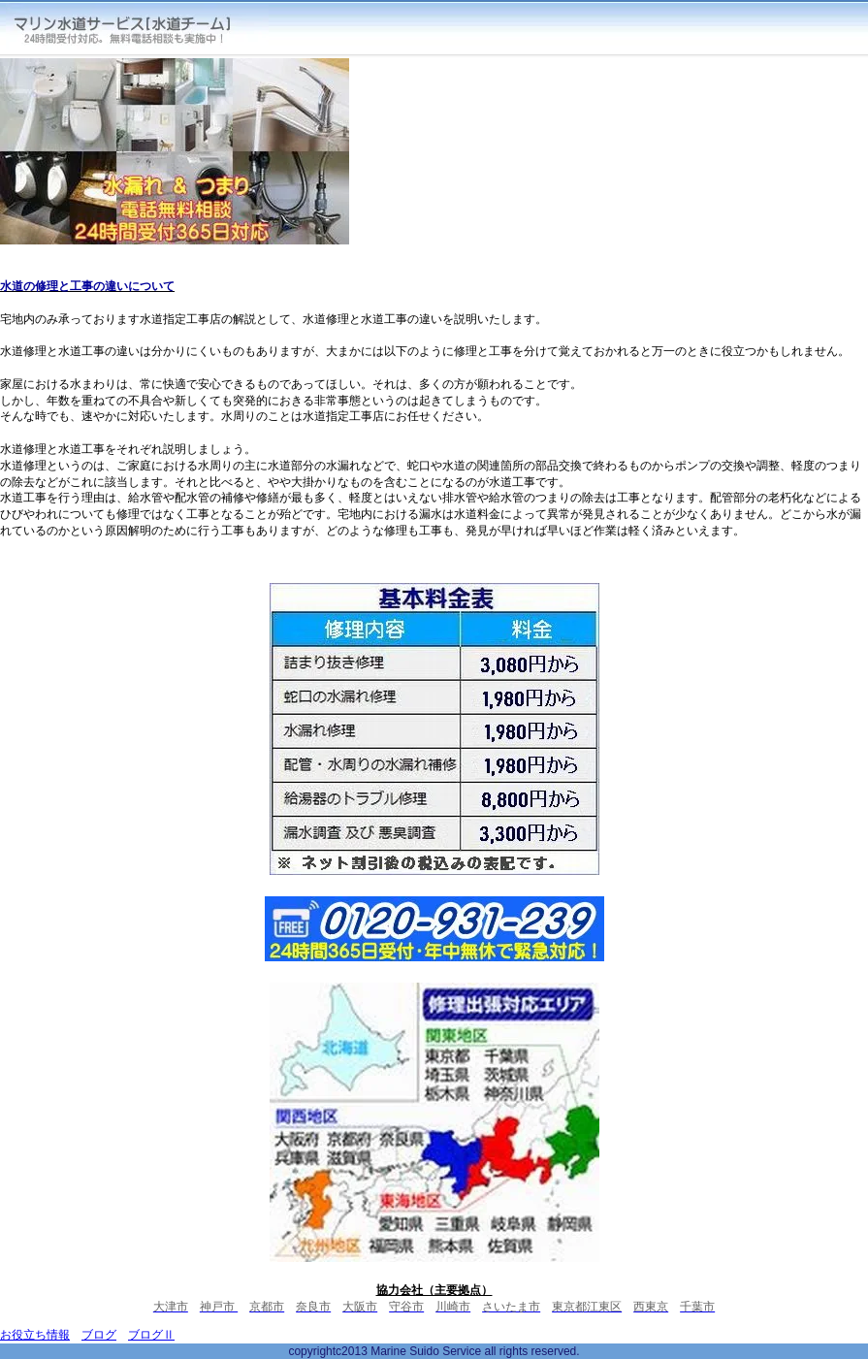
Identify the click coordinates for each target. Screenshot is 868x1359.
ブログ (98, 1335)
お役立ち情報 (35, 1335)
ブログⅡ (151, 1335)
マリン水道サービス (137, 28)
